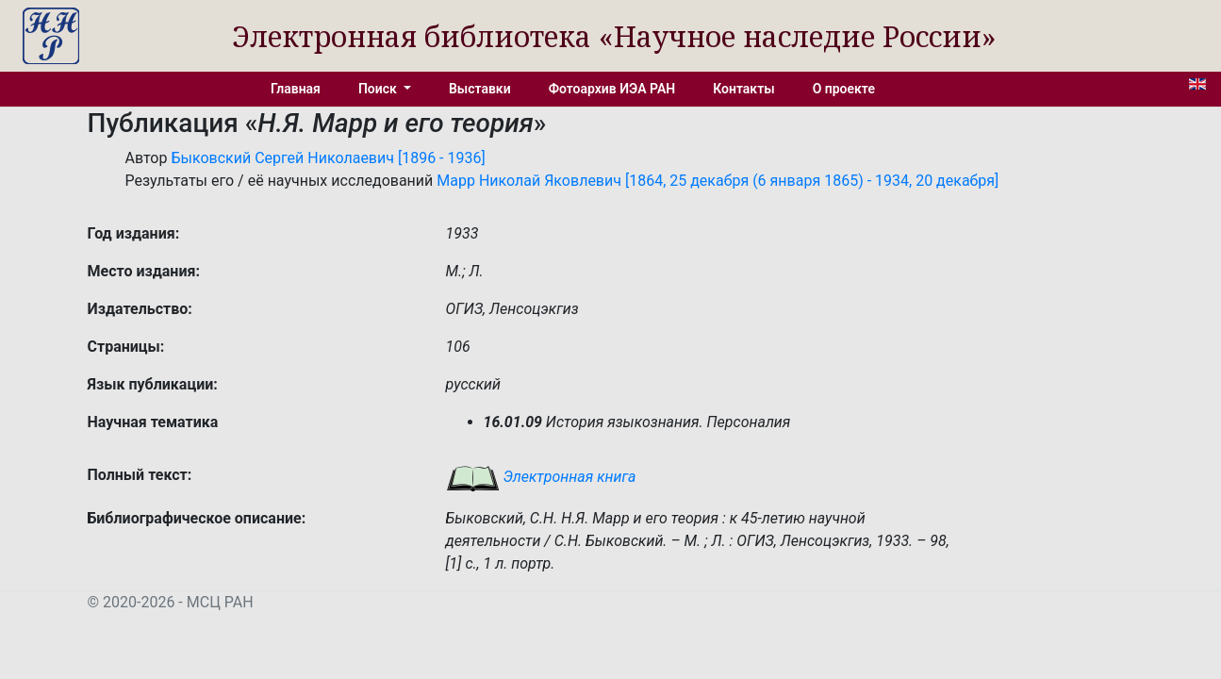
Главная (296, 88)
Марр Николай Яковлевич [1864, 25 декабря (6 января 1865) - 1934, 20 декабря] (717, 181)
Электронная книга (541, 477)
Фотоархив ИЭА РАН (612, 88)
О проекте (844, 88)
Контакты (743, 88)
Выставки (480, 88)
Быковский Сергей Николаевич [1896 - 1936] (328, 158)
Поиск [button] (379, 88)
